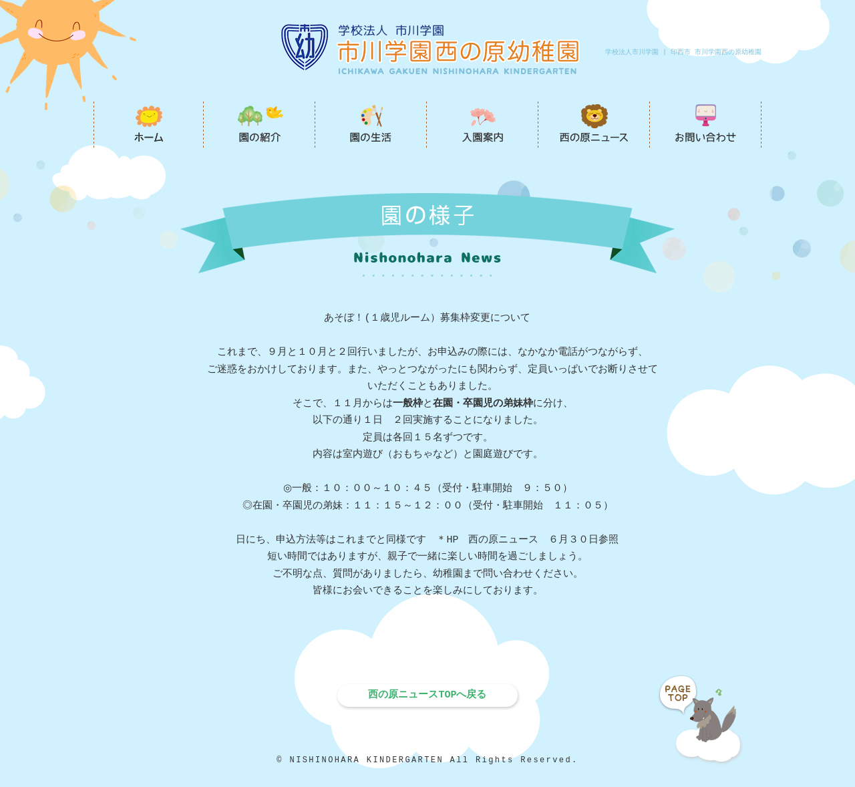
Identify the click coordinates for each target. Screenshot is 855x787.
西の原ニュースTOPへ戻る (427, 694)
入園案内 (482, 124)
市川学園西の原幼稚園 (149, 124)
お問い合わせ (705, 124)
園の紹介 (259, 124)
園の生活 (371, 124)
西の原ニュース (594, 124)
